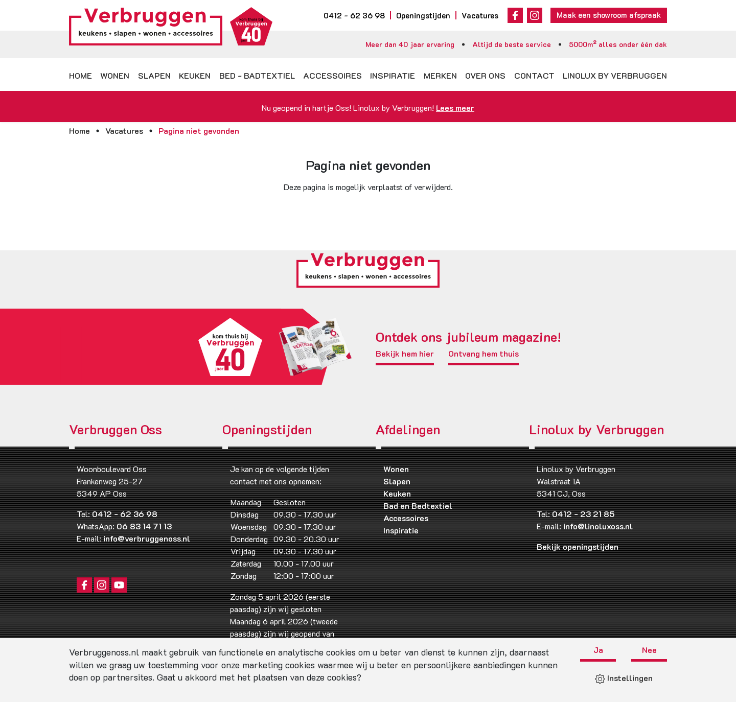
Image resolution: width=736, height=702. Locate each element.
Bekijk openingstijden (577, 546)
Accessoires (332, 75)
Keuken (195, 75)
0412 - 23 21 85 (583, 513)
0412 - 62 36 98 (354, 15)
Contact (534, 75)
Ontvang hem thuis (483, 354)
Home (80, 75)
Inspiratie (392, 75)
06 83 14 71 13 (144, 526)
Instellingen (624, 677)
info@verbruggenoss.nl (146, 538)
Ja (598, 650)
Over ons (485, 75)
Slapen (154, 75)
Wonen (114, 75)
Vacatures (480, 15)
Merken (440, 75)
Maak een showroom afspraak (609, 15)
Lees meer (455, 107)
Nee (649, 650)
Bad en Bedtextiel (417, 505)
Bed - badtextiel (257, 75)
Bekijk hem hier (405, 354)
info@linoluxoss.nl (598, 526)
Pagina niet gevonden (198, 130)
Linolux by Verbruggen (615, 75)
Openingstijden (423, 15)
